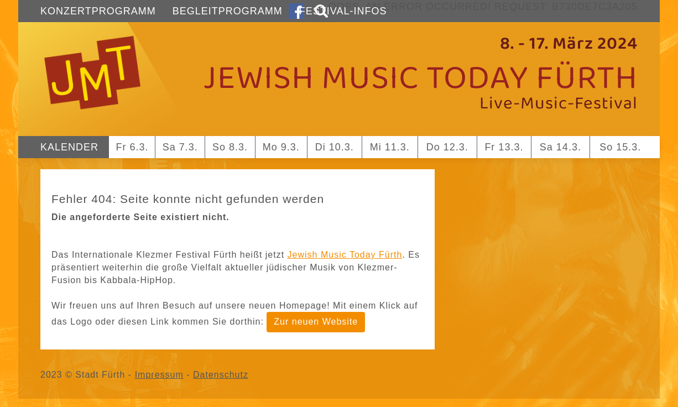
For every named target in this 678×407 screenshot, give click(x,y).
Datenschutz (220, 374)
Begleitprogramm (228, 11)
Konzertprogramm (98, 11)
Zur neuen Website (316, 321)
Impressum (159, 374)
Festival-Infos (343, 11)
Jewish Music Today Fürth (345, 254)
